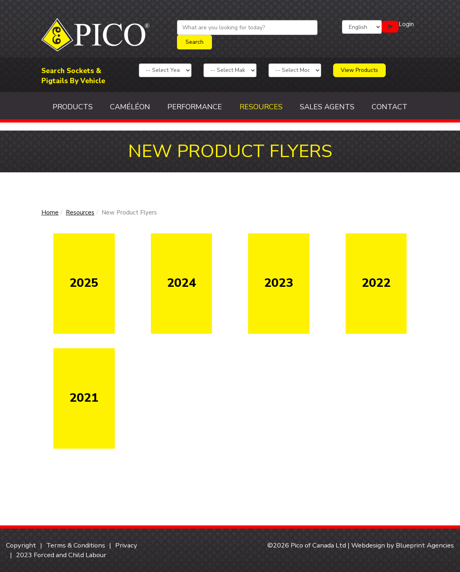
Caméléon (130, 107)
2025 (83, 283)
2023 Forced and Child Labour (61, 555)
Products (73, 107)
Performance (194, 107)
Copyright (21, 545)
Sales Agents (327, 107)
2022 (376, 283)
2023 (278, 283)
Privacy (126, 545)
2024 (181, 283)
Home (50, 212)
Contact (389, 107)
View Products (359, 70)
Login (406, 24)
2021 (83, 398)
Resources (261, 107)
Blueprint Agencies (425, 545)
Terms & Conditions (75, 545)
